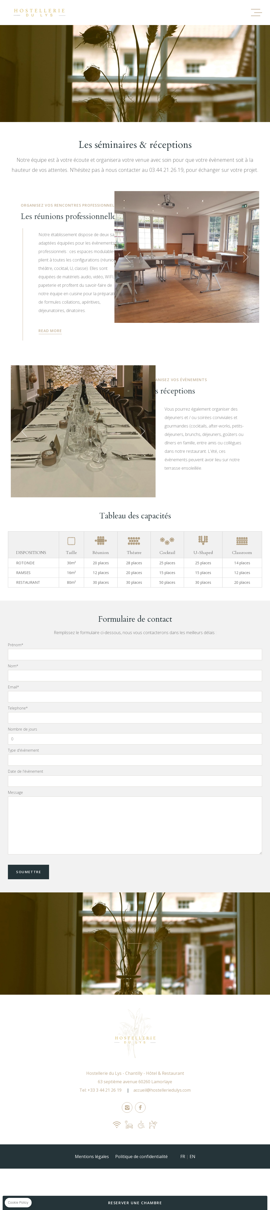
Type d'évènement (23, 769)
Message (15, 812)
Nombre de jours (22, 748)
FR (182, 1176)
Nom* (13, 685)
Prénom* (15, 664)
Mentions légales (92, 1176)
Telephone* (18, 727)
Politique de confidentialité (141, 1176)
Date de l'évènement (25, 791)
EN (192, 1176)
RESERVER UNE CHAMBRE (135, 1202)
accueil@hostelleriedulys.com (162, 1109)
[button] (111, 263)
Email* (13, 706)
